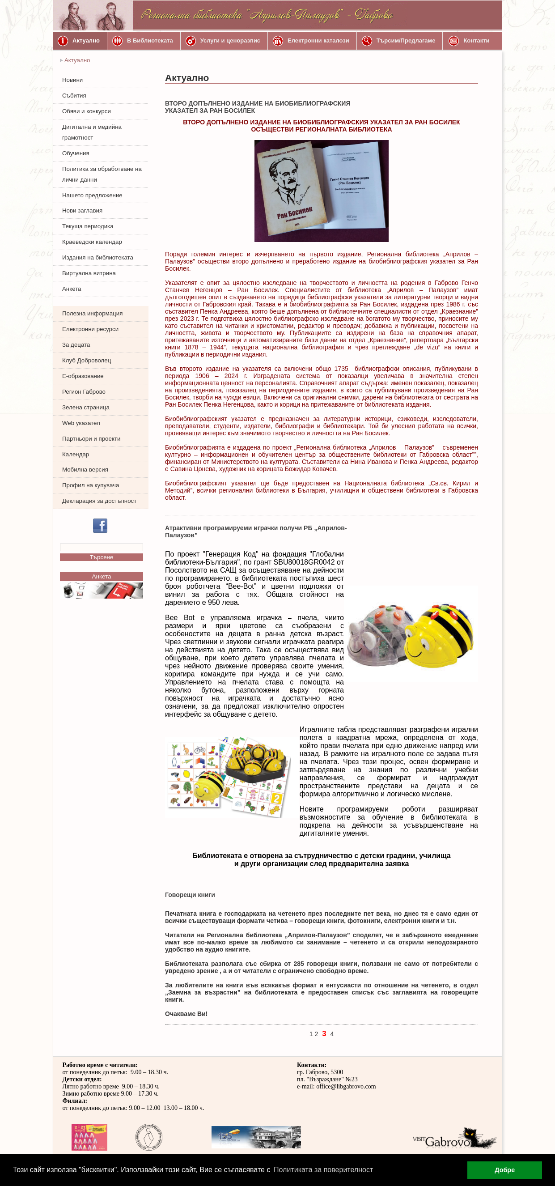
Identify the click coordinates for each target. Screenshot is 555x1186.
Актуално (86, 40)
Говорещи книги (190, 894)
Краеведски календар (92, 241)
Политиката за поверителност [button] (323, 1169)
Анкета (71, 288)
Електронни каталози (318, 40)
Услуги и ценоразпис (230, 40)
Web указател (81, 423)
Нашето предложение (92, 195)
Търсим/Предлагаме (406, 40)
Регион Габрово (84, 391)
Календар (75, 454)
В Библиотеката (150, 40)
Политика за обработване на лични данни (102, 174)
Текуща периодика (88, 226)
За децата (76, 344)
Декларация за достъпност (99, 500)
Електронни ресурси (90, 329)
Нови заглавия (82, 210)
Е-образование (83, 376)
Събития (74, 95)
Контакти (476, 40)
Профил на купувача (90, 485)
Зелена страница (86, 407)
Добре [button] (505, 1169)
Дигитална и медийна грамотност (92, 132)
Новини (72, 80)
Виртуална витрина (89, 273)
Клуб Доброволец (86, 360)
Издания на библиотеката (97, 257)
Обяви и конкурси (86, 111)
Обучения (75, 153)
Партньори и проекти (91, 438)
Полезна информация (92, 313)
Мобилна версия (85, 469)
